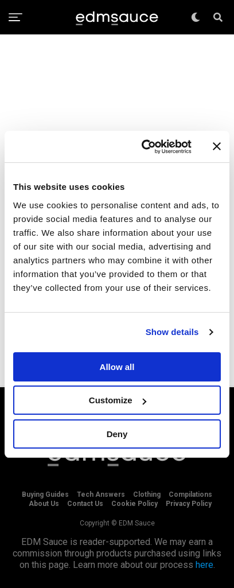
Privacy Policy (189, 504)
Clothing (147, 494)
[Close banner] (217, 146)
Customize (117, 400)
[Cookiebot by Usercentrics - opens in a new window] (144, 146)
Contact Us (85, 504)
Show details (172, 332)
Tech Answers (101, 494)
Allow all (117, 367)
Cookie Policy (134, 504)
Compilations (190, 494)
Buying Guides (45, 494)
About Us (44, 504)
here (204, 564)
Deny (117, 434)
